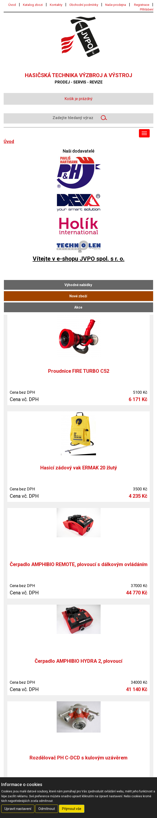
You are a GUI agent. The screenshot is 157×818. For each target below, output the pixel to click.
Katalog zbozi (33, 5)
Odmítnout (46, 809)
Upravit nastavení (17, 809)
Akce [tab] (78, 307)
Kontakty (56, 5)
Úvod (12, 5)
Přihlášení (146, 9)
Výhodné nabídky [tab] (78, 285)
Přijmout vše (71, 809)
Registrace (141, 5)
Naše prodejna (115, 5)
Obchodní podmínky (83, 5)
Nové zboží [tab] (78, 296)
